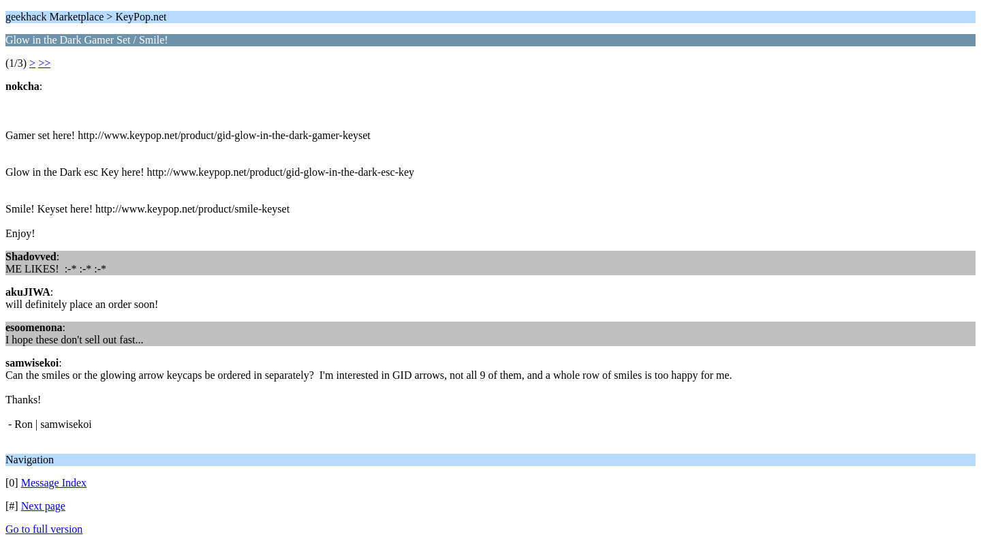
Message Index (54, 483)
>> (44, 63)
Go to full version (43, 529)
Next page (43, 506)
